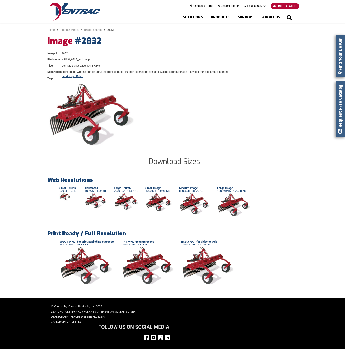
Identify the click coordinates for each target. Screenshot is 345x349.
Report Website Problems (88, 316)
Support (246, 17)
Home (51, 29)
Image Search (93, 29)
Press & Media (70, 29)
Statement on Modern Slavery (115, 311)
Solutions (193, 17)
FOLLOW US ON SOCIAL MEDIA (260, 307)
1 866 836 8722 (255, 5)
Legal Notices (60, 311)
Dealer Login (60, 316)
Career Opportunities (66, 321)
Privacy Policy (82, 311)
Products (220, 17)
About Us (271, 17)
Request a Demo (201, 5)
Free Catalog (284, 6)
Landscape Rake (72, 76)
